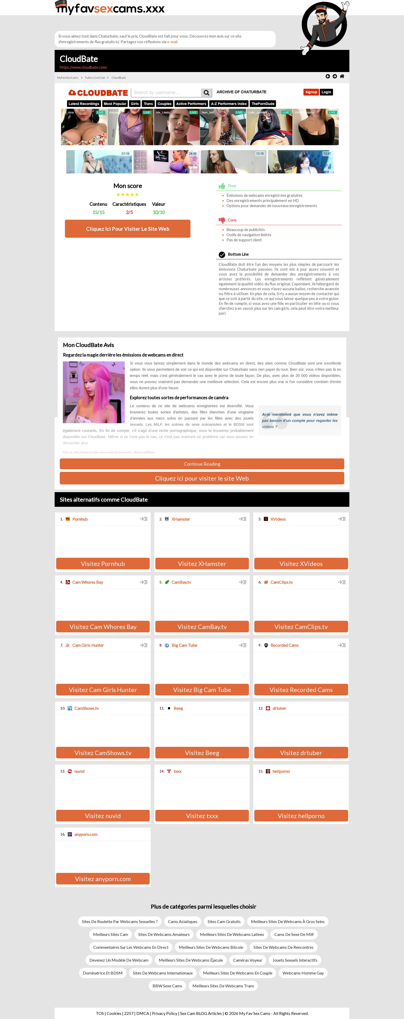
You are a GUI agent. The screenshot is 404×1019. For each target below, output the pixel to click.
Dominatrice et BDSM (103, 972)
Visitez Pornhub (103, 563)
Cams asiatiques (182, 921)
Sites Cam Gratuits (224, 921)
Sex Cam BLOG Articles (201, 1013)
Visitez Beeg (202, 752)
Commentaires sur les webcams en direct (131, 947)
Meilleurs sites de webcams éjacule (191, 960)
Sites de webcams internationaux (163, 972)
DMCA (142, 1013)
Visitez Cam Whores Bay (103, 626)
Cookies (114, 1013)
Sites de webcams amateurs (164, 934)
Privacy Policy (164, 1013)
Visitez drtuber (301, 752)
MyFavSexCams (67, 77)
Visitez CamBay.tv (202, 626)
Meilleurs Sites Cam (110, 934)
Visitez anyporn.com (103, 878)
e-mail (172, 42)
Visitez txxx (202, 815)
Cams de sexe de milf (294, 934)
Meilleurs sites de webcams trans (223, 985)
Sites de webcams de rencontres (284, 947)
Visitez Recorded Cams (301, 689)
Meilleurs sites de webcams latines (232, 934)
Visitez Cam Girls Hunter (103, 689)
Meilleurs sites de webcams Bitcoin (211, 947)
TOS (100, 1013)
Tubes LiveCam (95, 77)
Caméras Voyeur (247, 960)
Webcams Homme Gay (303, 972)
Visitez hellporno (301, 815)
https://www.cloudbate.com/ (83, 67)
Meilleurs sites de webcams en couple (237, 972)
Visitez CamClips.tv (301, 626)
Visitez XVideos (301, 563)
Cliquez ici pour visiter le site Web (202, 478)
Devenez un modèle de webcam (118, 960)
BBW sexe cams (167, 985)
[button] (280, 14)
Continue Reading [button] (202, 464)
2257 (128, 1013)
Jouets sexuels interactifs (295, 960)
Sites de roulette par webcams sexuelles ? (120, 921)
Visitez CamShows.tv (102, 752)
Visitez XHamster (202, 563)
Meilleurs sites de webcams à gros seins (288, 921)
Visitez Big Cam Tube (202, 689)
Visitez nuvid (103, 815)
